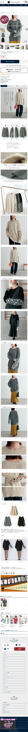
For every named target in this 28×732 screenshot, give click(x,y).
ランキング (15, 5)
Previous (1, 29)
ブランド (9, 5)
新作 (21, 5)
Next (27, 29)
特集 (25, 5)
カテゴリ (3, 5)
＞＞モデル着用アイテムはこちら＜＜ (7, 278)
